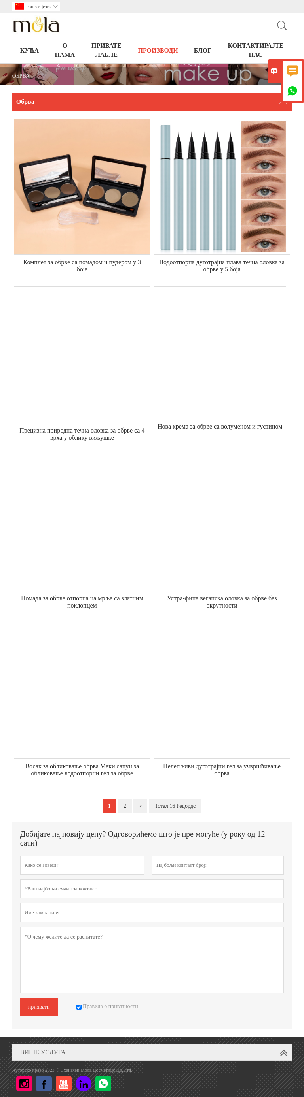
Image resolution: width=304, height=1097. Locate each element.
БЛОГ (203, 50)
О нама (65, 50)
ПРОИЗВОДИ (158, 50)
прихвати (39, 1007)
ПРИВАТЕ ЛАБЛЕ (106, 50)
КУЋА (29, 50)
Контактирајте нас (255, 50)
